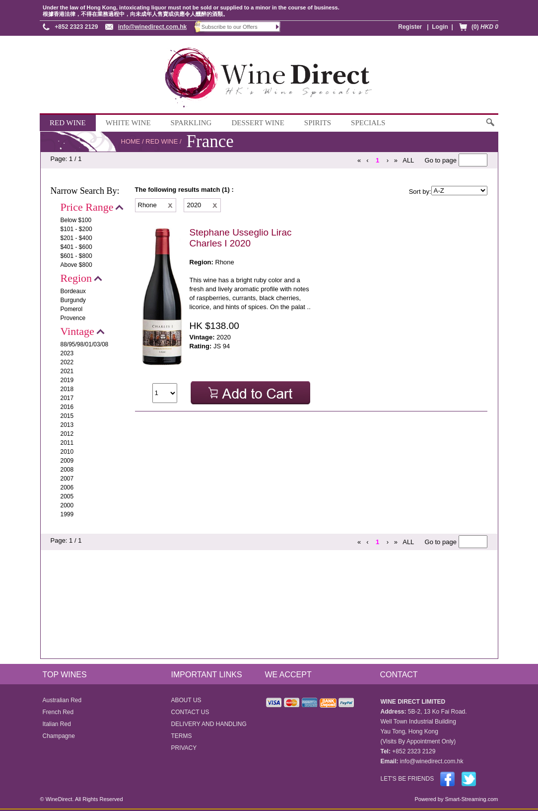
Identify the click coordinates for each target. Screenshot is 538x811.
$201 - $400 (76, 238)
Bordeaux (73, 291)
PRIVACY (184, 747)
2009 (67, 460)
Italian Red (57, 724)
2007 (67, 478)
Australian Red (62, 700)
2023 (67, 353)
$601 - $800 (76, 255)
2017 (67, 398)
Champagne (59, 735)
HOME (130, 141)
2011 (67, 442)
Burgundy (73, 300)
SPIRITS (317, 123)
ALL (408, 160)
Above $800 (76, 264)
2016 (67, 407)
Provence (73, 318)
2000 (67, 505)
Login (440, 26)
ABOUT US (186, 700)
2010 (67, 451)
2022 (67, 362)
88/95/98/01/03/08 (85, 344)
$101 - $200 (76, 229)
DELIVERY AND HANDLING (209, 724)
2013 (67, 424)
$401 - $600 (76, 246)
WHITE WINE (128, 123)
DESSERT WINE (257, 123)
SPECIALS (368, 123)
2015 (67, 415)
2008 (67, 469)
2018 (67, 389)
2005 (67, 496)
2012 (67, 433)
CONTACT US (190, 712)
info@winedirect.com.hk (152, 26)
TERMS (181, 735)
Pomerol (72, 309)
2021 (67, 371)
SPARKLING (191, 123)
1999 (67, 514)
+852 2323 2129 (76, 26)
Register (410, 26)
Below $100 (76, 220)
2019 (67, 380)
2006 (67, 487)
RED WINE (68, 123)
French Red (58, 712)
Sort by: (420, 191)
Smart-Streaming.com (470, 799)
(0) (484, 26)
